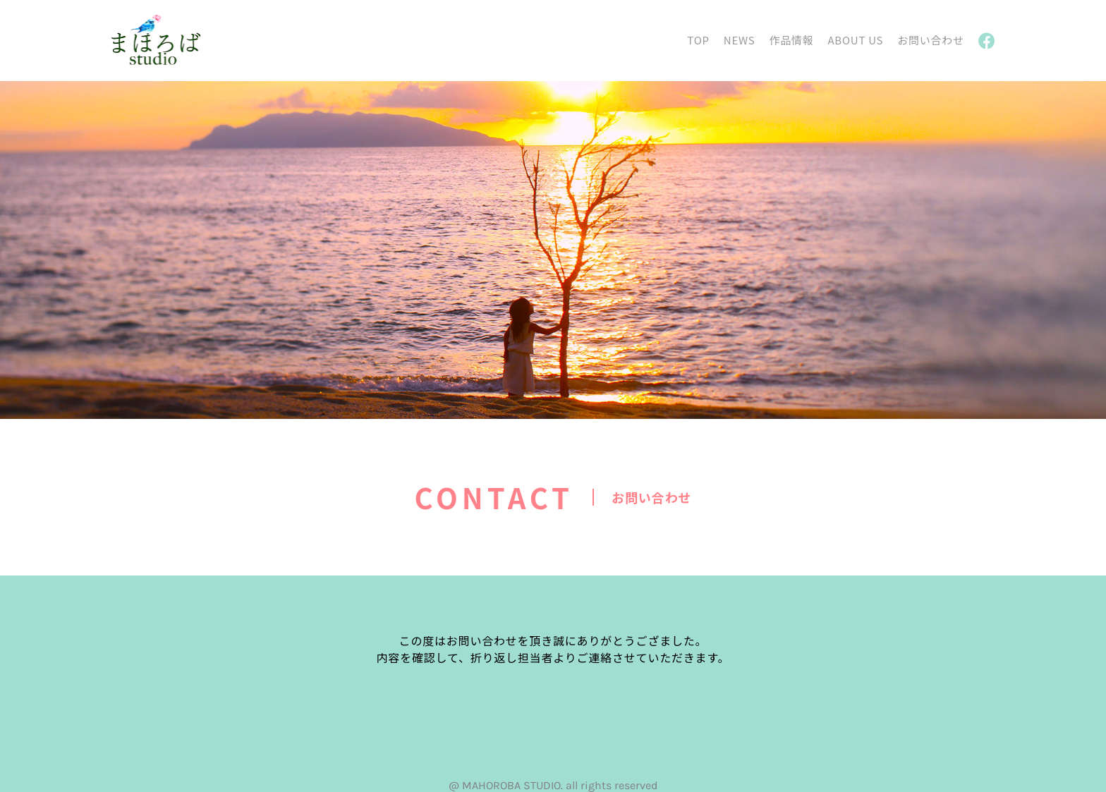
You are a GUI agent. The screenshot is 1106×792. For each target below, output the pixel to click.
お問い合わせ (930, 39)
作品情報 (791, 39)
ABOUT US (855, 39)
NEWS (739, 39)
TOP (698, 39)
